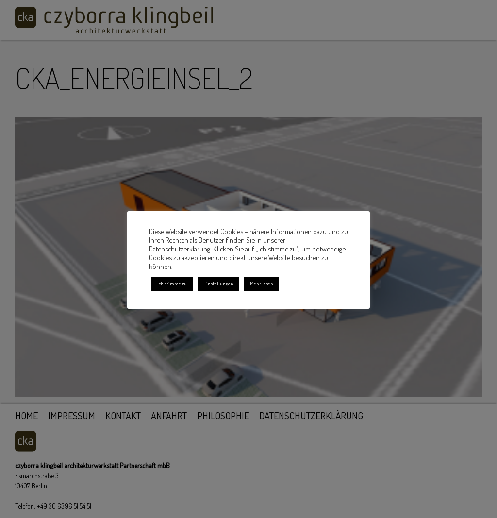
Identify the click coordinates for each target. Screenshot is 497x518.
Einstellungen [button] (218, 283)
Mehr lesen (261, 283)
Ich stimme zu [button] (172, 283)
